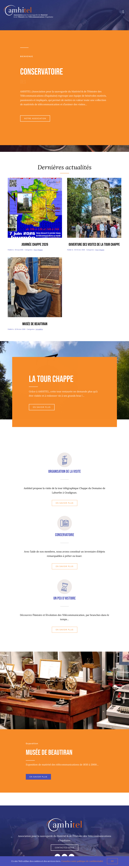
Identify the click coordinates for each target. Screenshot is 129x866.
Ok (112, 861)
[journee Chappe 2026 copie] (35, 179)
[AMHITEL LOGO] (64, 819)
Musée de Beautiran (34, 324)
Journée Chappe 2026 (34, 244)
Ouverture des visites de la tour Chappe (94, 244)
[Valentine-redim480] (35, 258)
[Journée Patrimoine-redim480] (94, 179)
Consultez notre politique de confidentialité (82, 861)
